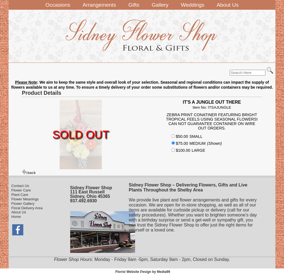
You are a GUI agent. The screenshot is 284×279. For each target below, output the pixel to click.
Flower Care (21, 190)
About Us (18, 212)
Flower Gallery (23, 203)
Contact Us (20, 186)
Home (16, 217)
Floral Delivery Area (27, 208)
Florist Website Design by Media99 (142, 272)
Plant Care (19, 195)
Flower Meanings (25, 199)
